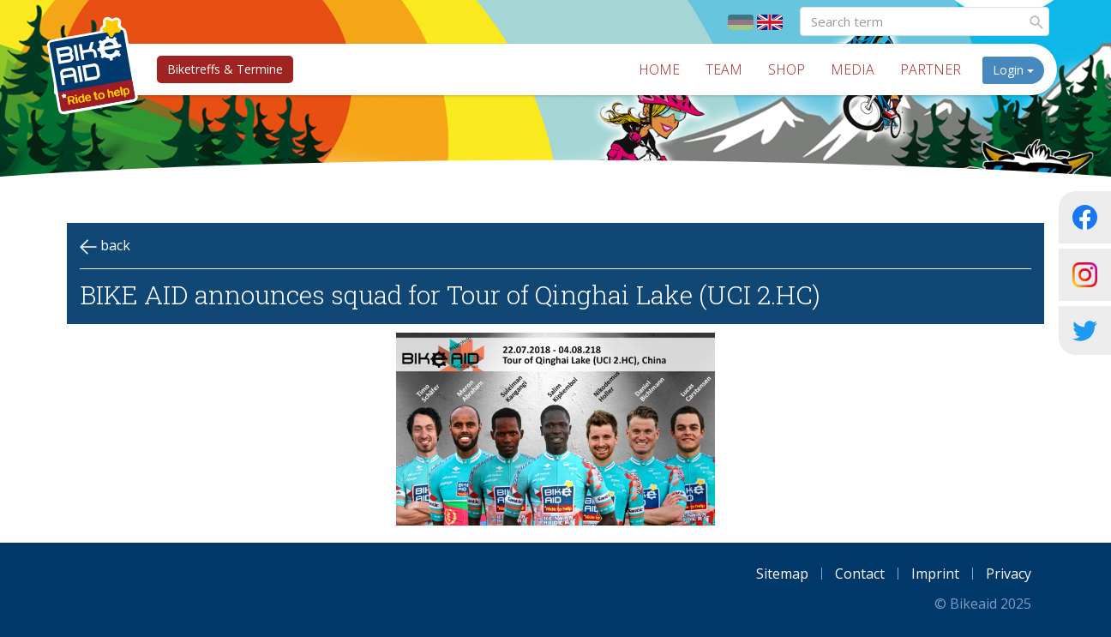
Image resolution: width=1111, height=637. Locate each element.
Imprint (935, 574)
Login (1013, 70)
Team (724, 69)
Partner (930, 69)
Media (852, 69)
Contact (860, 574)
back (105, 245)
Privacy (1008, 574)
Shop (786, 69)
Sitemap (782, 574)
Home (659, 69)
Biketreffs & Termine (225, 69)
